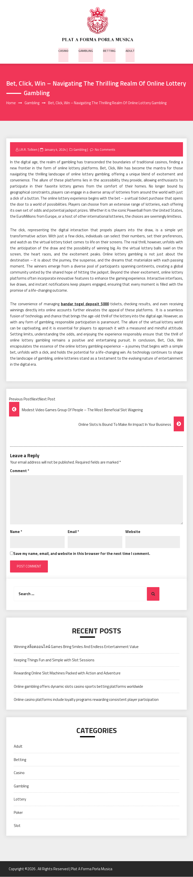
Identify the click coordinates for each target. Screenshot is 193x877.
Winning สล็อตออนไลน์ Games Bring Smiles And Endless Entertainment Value (76, 647)
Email (73, 532)
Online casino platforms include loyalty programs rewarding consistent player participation (86, 700)
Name (16, 532)
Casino (64, 50)
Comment (19, 471)
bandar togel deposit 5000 (85, 304)
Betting (109, 50)
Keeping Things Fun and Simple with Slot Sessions (54, 660)
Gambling (86, 50)
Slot (17, 826)
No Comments (105, 149)
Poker (18, 812)
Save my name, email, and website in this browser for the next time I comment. (81, 554)
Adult (129, 50)
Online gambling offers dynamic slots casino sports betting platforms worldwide (78, 687)
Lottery (20, 799)
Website (132, 532)
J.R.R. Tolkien (28, 149)
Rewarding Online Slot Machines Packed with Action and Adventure (67, 673)
